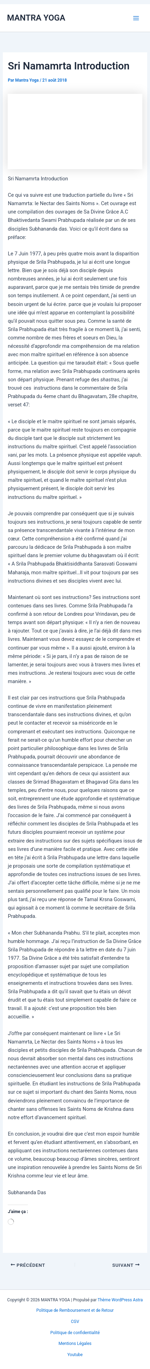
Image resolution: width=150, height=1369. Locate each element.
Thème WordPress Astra (120, 1299)
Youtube (75, 1354)
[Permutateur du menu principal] (136, 18)
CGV (75, 1321)
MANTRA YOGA (36, 18)
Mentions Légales (75, 1343)
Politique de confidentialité (75, 1332)
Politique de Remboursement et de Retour (75, 1310)
